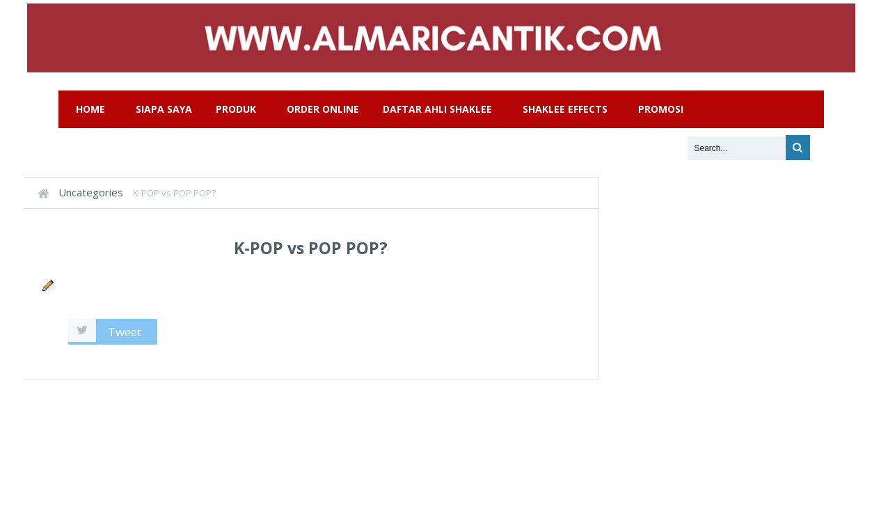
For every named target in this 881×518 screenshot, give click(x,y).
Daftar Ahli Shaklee (437, 109)
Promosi (660, 109)
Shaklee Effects (565, 109)
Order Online (323, 109)
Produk (236, 109)
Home (90, 109)
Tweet (124, 332)
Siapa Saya (164, 109)
